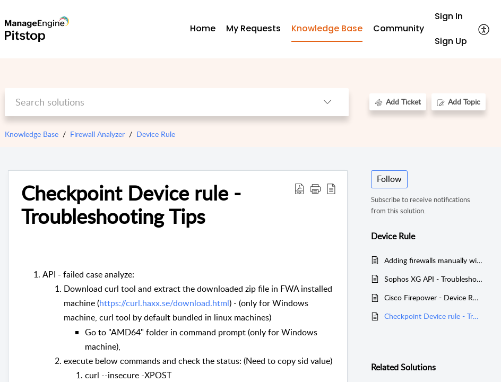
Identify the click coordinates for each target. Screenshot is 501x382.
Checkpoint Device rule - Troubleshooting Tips (433, 316)
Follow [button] (389, 179)
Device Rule (155, 134)
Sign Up (451, 41)
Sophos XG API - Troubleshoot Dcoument (433, 279)
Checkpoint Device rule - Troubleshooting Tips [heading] (131, 204)
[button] (484, 29)
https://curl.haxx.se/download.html (164, 303)
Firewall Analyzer (97, 134)
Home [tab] (202, 28)
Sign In (449, 16)
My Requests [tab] (253, 28)
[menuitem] (450, 16)
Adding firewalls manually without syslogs (433, 260)
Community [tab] (398, 28)
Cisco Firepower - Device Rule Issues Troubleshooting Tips (433, 297)
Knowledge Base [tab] (326, 28)
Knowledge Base (31, 134)
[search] (155, 102)
